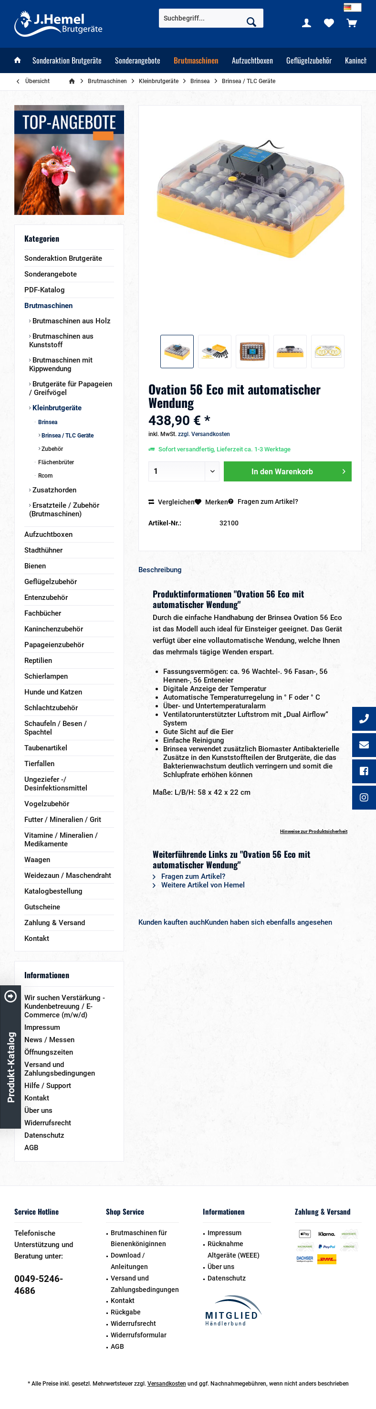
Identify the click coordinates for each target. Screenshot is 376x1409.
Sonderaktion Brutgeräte (63, 258)
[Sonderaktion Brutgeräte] (67, 60)
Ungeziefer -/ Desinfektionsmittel (55, 783)
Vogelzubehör (46, 804)
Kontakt (36, 938)
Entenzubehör (46, 597)
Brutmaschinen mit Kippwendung (61, 364)
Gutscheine (42, 907)
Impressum (42, 1027)
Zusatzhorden (53, 490)
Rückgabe (126, 1312)
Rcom (44, 475)
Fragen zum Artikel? (263, 501)
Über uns (38, 1110)
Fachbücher (42, 613)
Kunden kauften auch (171, 922)
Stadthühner (43, 550)
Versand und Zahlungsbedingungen (59, 1069)
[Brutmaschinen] (196, 60)
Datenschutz (44, 1135)
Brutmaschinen (48, 305)
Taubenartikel (45, 748)
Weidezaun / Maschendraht (67, 875)
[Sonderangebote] (137, 60)
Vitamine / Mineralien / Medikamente (61, 839)
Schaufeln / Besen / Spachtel (55, 728)
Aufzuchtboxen (48, 534)
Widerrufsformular (139, 1335)
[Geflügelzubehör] (309, 60)
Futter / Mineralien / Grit (62, 819)
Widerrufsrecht (47, 1123)
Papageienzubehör (54, 644)
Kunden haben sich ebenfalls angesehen (268, 922)
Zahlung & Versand (54, 922)
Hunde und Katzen (53, 692)
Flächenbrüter (55, 462)
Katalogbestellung (53, 891)
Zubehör (51, 449)
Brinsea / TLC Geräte (67, 435)
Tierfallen (39, 763)
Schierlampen (46, 676)
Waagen (37, 859)
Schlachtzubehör (51, 708)
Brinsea (47, 422)
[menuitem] (352, 22)
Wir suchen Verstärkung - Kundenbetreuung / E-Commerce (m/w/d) (64, 1006)
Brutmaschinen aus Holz (71, 321)
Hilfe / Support (47, 1085)
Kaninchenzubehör (53, 629)
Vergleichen (171, 502)
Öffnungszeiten (48, 1052)
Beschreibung (160, 570)
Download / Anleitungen (129, 1260)
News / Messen (49, 1039)
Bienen (35, 566)
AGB (31, 1147)
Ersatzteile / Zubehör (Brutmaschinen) (64, 509)
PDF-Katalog (44, 290)
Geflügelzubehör (50, 581)
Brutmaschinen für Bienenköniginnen (139, 1238)
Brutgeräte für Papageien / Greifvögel (70, 388)
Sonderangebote (50, 274)
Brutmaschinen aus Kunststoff (61, 340)
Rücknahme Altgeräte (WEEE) (234, 1249)
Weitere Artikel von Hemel (199, 885)
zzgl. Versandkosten (204, 434)
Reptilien (38, 660)
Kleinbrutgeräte (56, 408)
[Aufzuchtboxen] (252, 60)
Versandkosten (166, 1383)
